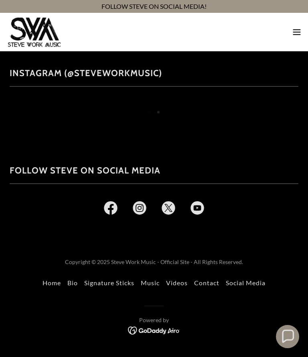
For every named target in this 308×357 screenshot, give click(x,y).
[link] (34, 32)
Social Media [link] (245, 282)
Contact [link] (206, 282)
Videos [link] (177, 282)
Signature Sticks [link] (109, 282)
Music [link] (150, 282)
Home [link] (52, 282)
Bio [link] (72, 282)
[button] (297, 32)
